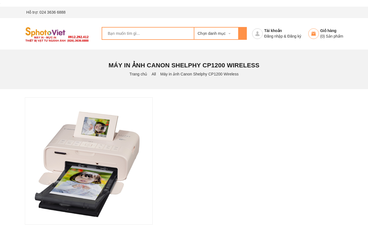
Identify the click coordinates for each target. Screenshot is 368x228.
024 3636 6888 (52, 12)
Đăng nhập (273, 36)
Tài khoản (273, 30)
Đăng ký (294, 36)
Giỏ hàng (328, 30)
